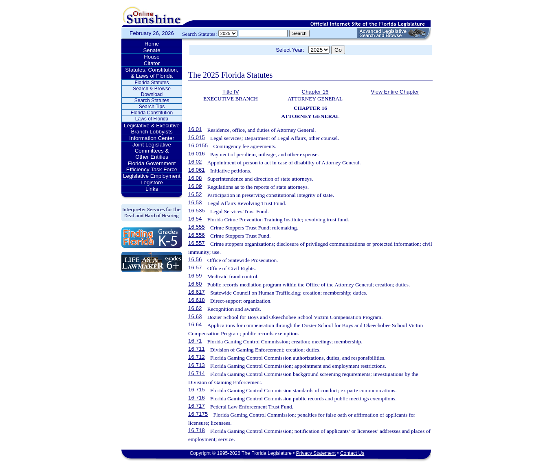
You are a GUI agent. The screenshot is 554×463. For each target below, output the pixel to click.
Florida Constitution (152, 113)
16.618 (196, 300)
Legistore (152, 182)
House (152, 57)
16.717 (196, 406)
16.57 (195, 267)
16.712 (196, 357)
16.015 (196, 137)
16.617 (196, 292)
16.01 (195, 129)
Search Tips (152, 106)
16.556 (196, 235)
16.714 (196, 373)
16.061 (196, 170)
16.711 (196, 349)
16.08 (195, 178)
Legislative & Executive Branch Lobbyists (152, 128)
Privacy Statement (316, 453)
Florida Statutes (151, 82)
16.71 (195, 341)
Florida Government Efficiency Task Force (151, 166)
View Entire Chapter (395, 92)
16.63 (195, 316)
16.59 (195, 276)
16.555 (196, 227)
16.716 (196, 398)
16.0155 (198, 145)
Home (152, 44)
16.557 (196, 243)
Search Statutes (151, 100)
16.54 (195, 219)
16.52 (195, 194)
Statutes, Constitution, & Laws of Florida (151, 73)
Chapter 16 (315, 92)
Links (151, 189)
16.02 (195, 162)
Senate (151, 50)
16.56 (195, 259)
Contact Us (352, 453)
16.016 (196, 154)
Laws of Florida (151, 119)
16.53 (195, 202)
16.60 (195, 284)
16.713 (196, 365)
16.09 (195, 186)
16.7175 (198, 414)
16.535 (196, 210)
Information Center (151, 138)
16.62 (195, 308)
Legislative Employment (151, 176)
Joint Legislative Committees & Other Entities (151, 151)
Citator (152, 63)
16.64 (195, 324)
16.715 (196, 390)
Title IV (230, 92)
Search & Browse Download (152, 91)
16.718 (196, 430)
